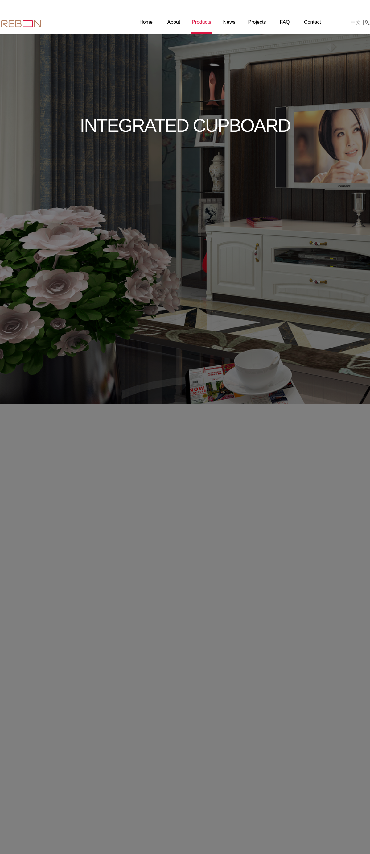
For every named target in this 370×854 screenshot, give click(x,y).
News (229, 22)
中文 (356, 22)
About (173, 22)
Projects (257, 22)
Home (146, 22)
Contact (312, 22)
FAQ (285, 22)
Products (201, 22)
